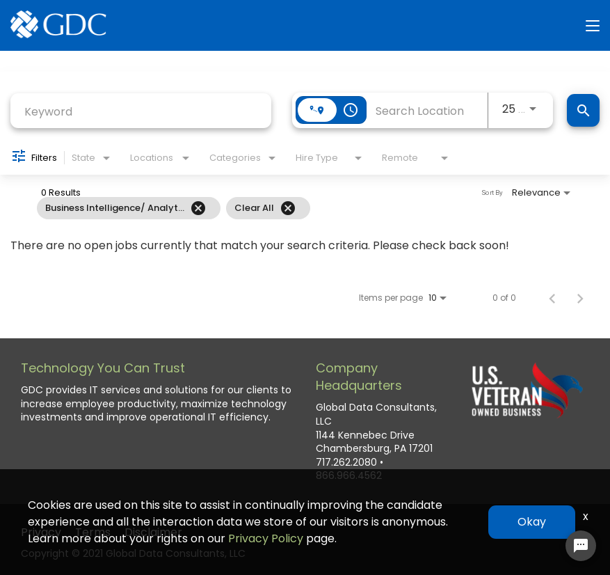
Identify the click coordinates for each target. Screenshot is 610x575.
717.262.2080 (346, 462)
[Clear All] (288, 208)
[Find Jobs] (583, 110)
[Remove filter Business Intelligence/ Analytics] (198, 208)
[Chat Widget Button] (580, 545)
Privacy (41, 532)
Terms (93, 532)
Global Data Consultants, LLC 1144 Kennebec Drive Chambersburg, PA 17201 (376, 428)
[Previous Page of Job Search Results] (552, 298)
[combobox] (140, 111)
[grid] (274, 208)
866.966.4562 (349, 475)
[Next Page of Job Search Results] (580, 298)
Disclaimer (153, 532)
